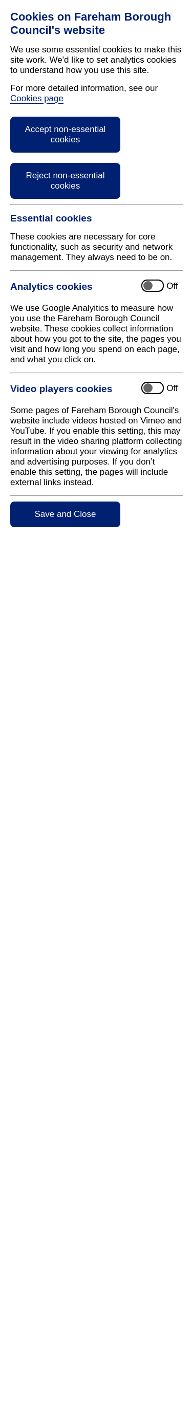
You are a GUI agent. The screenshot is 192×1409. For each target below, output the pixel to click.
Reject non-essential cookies (65, 181)
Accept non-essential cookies (65, 134)
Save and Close (65, 514)
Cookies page (36, 98)
